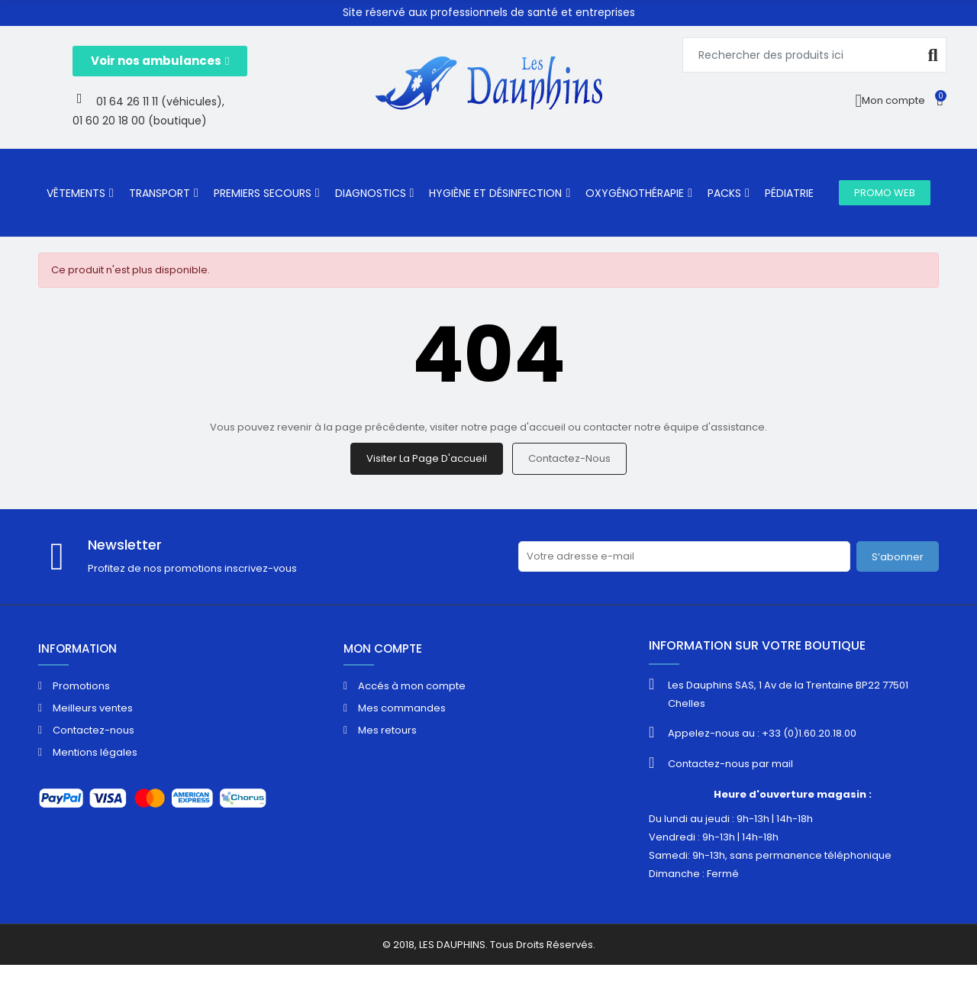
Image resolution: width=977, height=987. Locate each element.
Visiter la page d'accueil (426, 458)
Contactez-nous (569, 458)
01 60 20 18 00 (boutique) (140, 120)
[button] (160, 61)
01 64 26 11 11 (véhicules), (160, 101)
